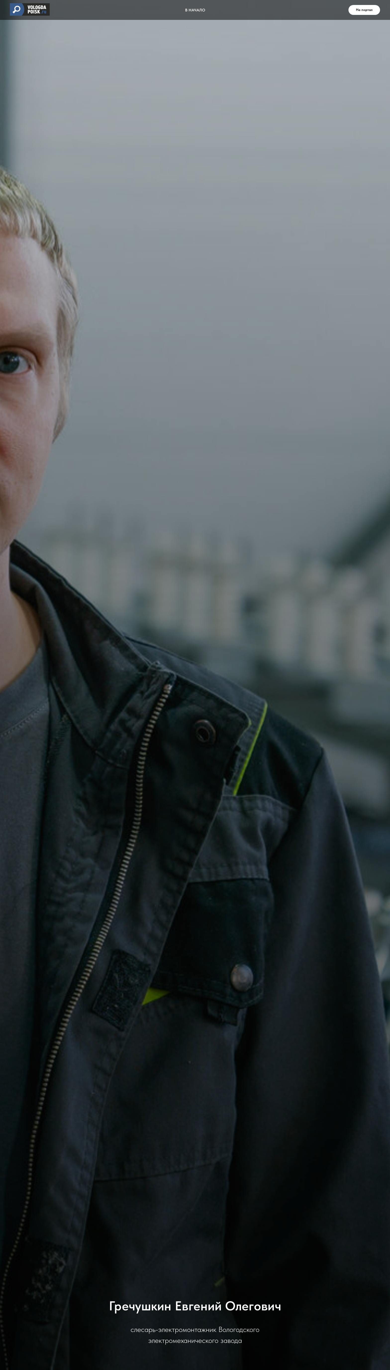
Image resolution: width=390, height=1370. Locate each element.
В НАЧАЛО (195, 10)
